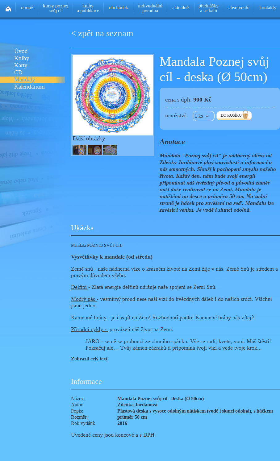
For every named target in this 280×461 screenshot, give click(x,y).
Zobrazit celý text (89, 359)
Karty (20, 65)
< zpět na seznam (102, 33)
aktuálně (180, 7)
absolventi (238, 7)
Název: (78, 398)
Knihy (21, 58)
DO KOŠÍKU (231, 115)
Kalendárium (29, 87)
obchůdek (118, 7)
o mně (27, 7)
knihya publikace (88, 8)
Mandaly (24, 80)
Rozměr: (79, 417)
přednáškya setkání (209, 8)
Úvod (21, 51)
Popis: (77, 411)
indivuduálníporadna (150, 8)
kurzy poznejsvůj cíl (55, 8)
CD (18, 72)
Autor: (77, 405)
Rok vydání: (83, 423)
